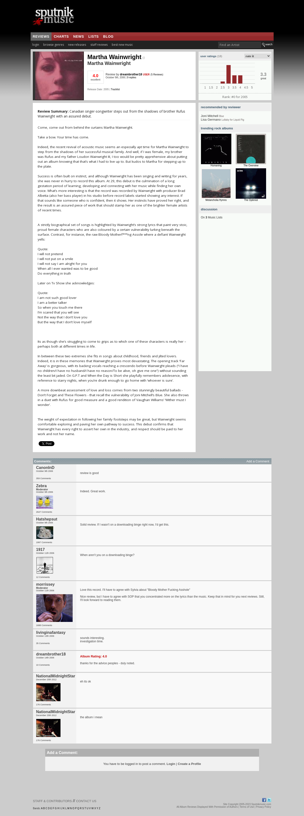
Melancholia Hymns (216, 200)
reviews (41, 36)
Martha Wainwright (116, 57)
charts (61, 36)
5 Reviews (156, 74)
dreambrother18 (131, 74)
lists (93, 36)
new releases (77, 45)
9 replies (131, 77)
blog (108, 36)
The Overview (251, 165)
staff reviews (99, 45)
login (35, 45)
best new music (122, 45)
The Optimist (251, 200)
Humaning (216, 165)
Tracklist (115, 89)
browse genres (53, 45)
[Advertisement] (235, 298)
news (78, 36)
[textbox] (239, 45)
